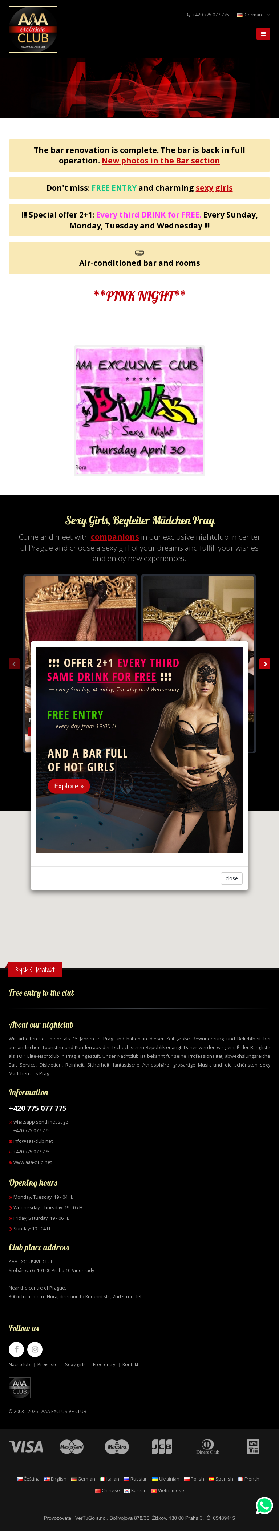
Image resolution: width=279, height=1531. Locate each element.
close (232, 878)
